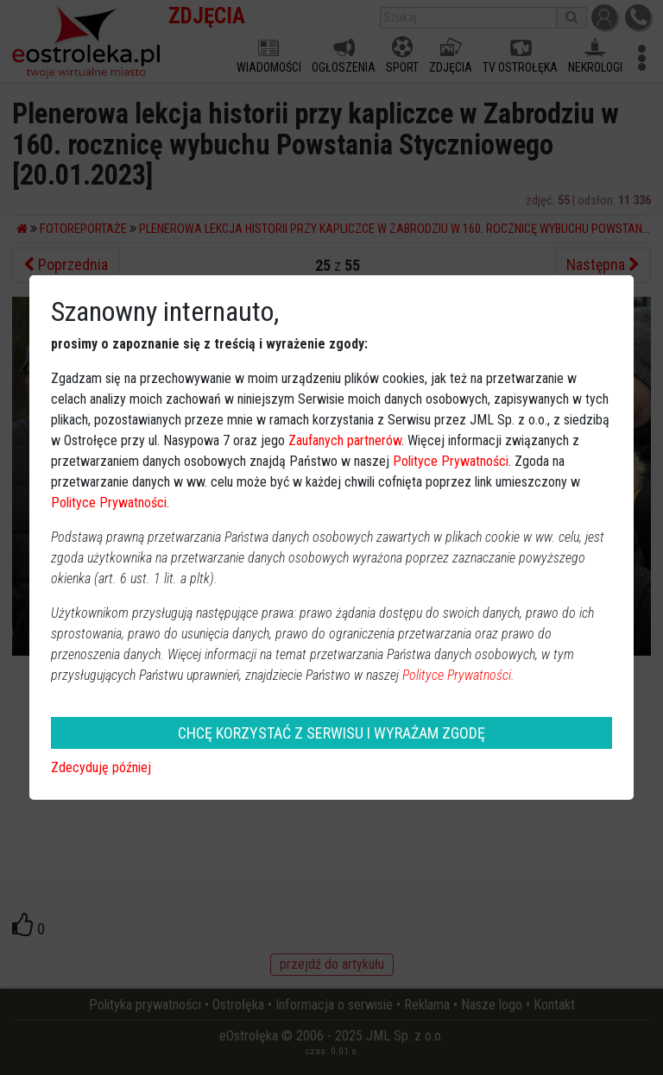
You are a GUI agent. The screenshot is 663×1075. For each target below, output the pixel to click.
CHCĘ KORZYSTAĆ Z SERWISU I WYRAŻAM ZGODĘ (331, 733)
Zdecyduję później (101, 767)
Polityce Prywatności (450, 461)
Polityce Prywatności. (458, 675)
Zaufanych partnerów (344, 440)
